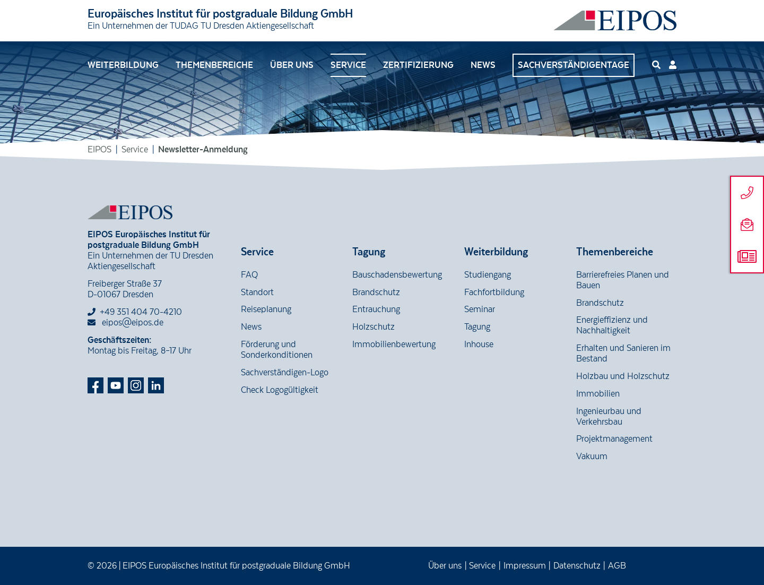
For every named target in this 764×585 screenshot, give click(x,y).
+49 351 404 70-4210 (141, 312)
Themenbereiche (214, 65)
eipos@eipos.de (125, 322)
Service (348, 65)
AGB (617, 566)
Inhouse (478, 344)
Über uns (292, 65)
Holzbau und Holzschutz (623, 376)
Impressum (524, 566)
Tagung (477, 327)
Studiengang (487, 275)
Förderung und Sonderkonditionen (276, 349)
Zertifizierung (418, 65)
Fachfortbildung (494, 292)
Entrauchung (376, 309)
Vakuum (591, 456)
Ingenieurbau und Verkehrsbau (608, 416)
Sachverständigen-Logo (284, 372)
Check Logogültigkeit (279, 390)
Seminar (479, 309)
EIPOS (99, 149)
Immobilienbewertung (394, 344)
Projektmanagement (614, 439)
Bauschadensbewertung (397, 275)
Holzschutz (373, 327)
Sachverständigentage (573, 65)
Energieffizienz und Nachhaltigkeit (612, 325)
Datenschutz (577, 566)
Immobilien (598, 394)
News (483, 65)
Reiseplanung (266, 309)
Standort (257, 292)
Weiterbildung (123, 65)
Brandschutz (376, 292)
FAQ (249, 275)
